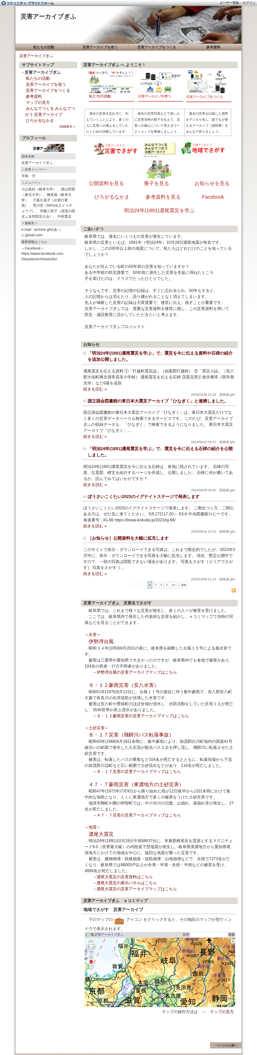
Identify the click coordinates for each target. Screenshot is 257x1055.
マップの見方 (222, 1012)
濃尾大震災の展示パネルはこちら (127, 883)
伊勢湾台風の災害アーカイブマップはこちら (137, 672)
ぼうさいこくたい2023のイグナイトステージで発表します (144, 496)
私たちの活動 (43, 47)
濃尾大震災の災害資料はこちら (125, 877)
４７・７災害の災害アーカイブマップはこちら (139, 815)
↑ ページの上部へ (225, 1045)
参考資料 (213, 47)
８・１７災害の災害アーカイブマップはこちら (139, 771)
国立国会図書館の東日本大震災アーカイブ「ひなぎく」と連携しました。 (158, 401)
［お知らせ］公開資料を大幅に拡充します (128, 538)
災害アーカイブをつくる (156, 47)
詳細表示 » (67, 126)
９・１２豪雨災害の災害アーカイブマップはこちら (143, 716)
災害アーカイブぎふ (48, 16)
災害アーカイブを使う (100, 47)
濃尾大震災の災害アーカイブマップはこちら (137, 889)
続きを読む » (95, 389)
